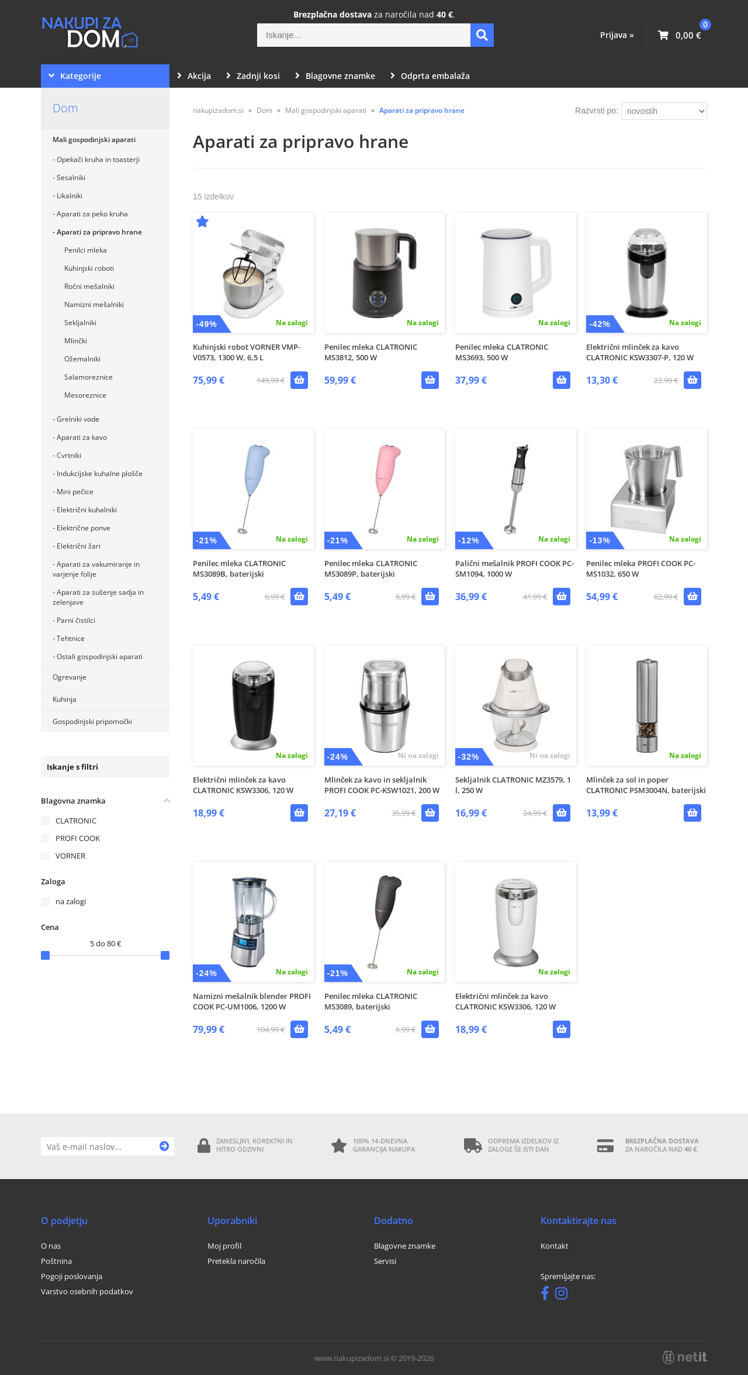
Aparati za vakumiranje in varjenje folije (96, 569)
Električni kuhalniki (87, 510)
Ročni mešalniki (89, 286)
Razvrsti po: (596, 110)
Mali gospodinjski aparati (94, 139)
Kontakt (555, 1245)
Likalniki (69, 196)
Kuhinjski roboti (89, 268)
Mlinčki (75, 341)
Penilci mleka (85, 250)
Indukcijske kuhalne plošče (100, 473)
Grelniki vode (78, 419)
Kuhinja (65, 699)
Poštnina (56, 1261)
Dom (65, 108)
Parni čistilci (76, 620)
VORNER (70, 855)
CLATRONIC (76, 820)
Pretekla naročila (236, 1261)
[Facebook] (548, 1295)
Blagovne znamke (335, 75)
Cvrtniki (69, 455)
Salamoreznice (88, 377)
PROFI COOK (78, 838)
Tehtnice (71, 638)
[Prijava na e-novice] (164, 1146)
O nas (51, 1245)
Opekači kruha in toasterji (98, 159)
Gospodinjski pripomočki (92, 721)
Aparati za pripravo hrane (99, 232)
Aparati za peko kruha (92, 214)
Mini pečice (75, 492)
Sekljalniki (80, 323)
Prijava (617, 34)
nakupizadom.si (218, 110)
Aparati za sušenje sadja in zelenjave (98, 597)
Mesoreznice (85, 395)
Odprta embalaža (430, 75)
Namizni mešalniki (94, 304)
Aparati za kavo (82, 437)
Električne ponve (83, 528)
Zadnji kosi (253, 75)
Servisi (385, 1261)
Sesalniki (71, 177)
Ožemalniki (82, 359)
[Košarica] (679, 35)
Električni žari (79, 546)
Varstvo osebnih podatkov (87, 1291)
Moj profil (224, 1245)
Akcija (194, 75)
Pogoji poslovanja (71, 1276)
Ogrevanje (69, 677)
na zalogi (71, 901)
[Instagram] (564, 1295)
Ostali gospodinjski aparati (100, 656)
